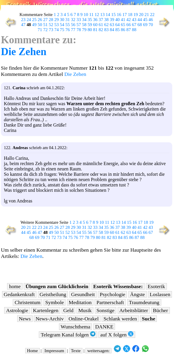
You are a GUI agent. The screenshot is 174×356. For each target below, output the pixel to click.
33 (78, 19)
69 (145, 24)
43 (134, 19)
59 (89, 24)
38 (106, 19)
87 (128, 29)
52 (51, 24)
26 (40, 19)
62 (106, 24)
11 (91, 14)
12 (97, 14)
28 (51, 19)
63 (112, 24)
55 (68, 24)
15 (113, 14)
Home (32, 350)
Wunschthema (75, 327)
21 (147, 14)
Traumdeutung (144, 302)
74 (56, 29)
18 (130, 14)
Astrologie (17, 310)
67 (134, 24)
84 (112, 29)
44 (140, 19)
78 (78, 29)
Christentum (27, 302)
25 (34, 19)
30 (62, 19)
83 (106, 29)
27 (45, 19)
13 (102, 14)
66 (128, 24)
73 (51, 29)
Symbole (54, 302)
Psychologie (112, 294)
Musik (85, 310)
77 (73, 29)
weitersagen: (98, 350)
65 (123, 24)
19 (135, 14)
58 (84, 24)
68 (140, 24)
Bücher (160, 310)
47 (23, 24)
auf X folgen (116, 334)
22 (152, 14)
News (25, 319)
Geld (68, 310)
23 (23, 19)
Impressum (54, 350)
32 (73, 19)
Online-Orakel (83, 319)
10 (86, 14)
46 (151, 19)
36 (95, 19)
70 (151, 24)
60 (95, 24)
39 (112, 19)
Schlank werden (120, 319)
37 (101, 19)
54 (62, 24)
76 (68, 29)
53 (56, 24)
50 (40, 24)
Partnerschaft (110, 302)
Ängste (137, 294)
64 (117, 24)
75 (62, 29)
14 (108, 14)
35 (89, 19)
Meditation (80, 302)
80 (89, 29)
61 (101, 24)
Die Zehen (23, 52)
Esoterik (156, 286)
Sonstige (106, 310)
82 (101, 29)
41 (123, 19)
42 (128, 19)
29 (56, 19)
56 (73, 24)
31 (68, 19)
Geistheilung (53, 294)
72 (45, 29)
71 (40, 29)
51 (45, 24)
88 (134, 29)
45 (145, 19)
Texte (76, 350)
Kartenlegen (45, 310)
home (14, 286)
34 (84, 19)
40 (117, 19)
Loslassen (160, 294)
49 (34, 24)
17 (124, 14)
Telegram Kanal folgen (68, 334)
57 (78, 24)
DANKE (104, 327)
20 (141, 14)
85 (117, 29)
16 (119, 14)
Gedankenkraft (19, 294)
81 (95, 29)
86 (123, 29)
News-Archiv (50, 319)
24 (29, 19)
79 (84, 29)
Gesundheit (83, 294)
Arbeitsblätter (133, 310)
